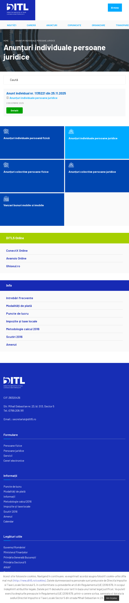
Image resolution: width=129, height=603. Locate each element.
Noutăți (11, 25)
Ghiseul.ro (13, 266)
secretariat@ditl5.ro (24, 419)
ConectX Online (17, 250)
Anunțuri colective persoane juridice (92, 171)
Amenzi (11, 344)
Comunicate (74, 25)
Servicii (8, 455)
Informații (9, 496)
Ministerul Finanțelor (16, 552)
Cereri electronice (14, 460)
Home (6, 40)
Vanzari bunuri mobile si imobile (24, 205)
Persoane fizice (13, 445)
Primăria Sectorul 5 (15, 562)
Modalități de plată (19, 306)
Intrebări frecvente (19, 298)
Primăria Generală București (20, 557)
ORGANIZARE (98, 25)
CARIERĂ (31, 25)
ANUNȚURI (51, 25)
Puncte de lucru (17, 313)
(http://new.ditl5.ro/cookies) (29, 580)
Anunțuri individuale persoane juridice (35, 40)
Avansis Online (16, 258)
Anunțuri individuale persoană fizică (27, 138)
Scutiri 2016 (14, 337)
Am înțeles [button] (111, 598)
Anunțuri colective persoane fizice (26, 171)
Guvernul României (14, 547)
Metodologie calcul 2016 (22, 329)
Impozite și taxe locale (21, 321)
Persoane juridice (14, 450)
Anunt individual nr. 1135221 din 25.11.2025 (36, 93)
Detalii (14, 110)
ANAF (7, 567)
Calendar (9, 521)
